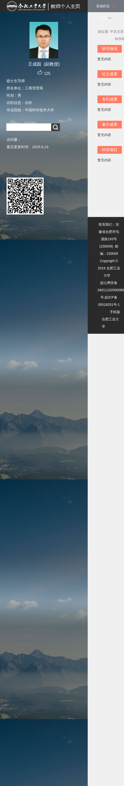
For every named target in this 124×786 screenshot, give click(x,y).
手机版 (115, 312)
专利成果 (109, 99)
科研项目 (109, 150)
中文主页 (117, 32)
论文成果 (109, 74)
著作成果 (109, 124)
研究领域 (109, 49)
